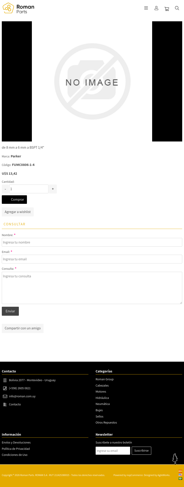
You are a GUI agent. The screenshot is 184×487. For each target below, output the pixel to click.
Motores (101, 391)
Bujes (99, 410)
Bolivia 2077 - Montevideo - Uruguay (32, 380)
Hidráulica (102, 398)
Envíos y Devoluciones (16, 442)
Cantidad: (8, 182)
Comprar (17, 199)
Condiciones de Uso (14, 455)
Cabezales (102, 385)
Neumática (103, 404)
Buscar (177, 8)
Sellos (99, 416)
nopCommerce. (135, 475)
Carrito (166, 9)
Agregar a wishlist (18, 211)
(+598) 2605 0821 (20, 388)
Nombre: (7, 235)
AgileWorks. (164, 475)
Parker (16, 156)
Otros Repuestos (106, 422)
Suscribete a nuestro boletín (114, 442)
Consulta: (8, 269)
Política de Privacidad (16, 449)
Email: (6, 252)
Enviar (10, 311)
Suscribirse (141, 450)
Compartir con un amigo (23, 328)
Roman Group (105, 379)
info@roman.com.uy (22, 396)
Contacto (15, 404)
